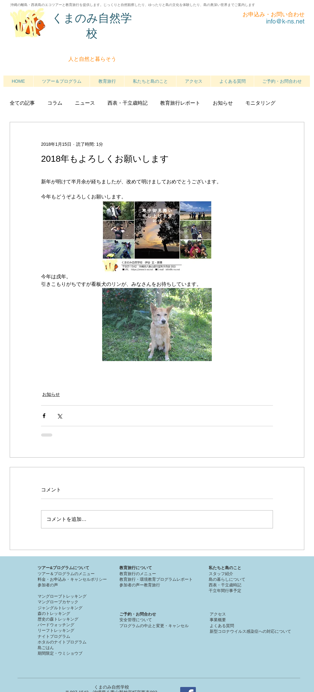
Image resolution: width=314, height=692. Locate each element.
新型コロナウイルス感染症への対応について (250, 631)
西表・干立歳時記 (127, 103)
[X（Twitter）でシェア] (59, 416)
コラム (54, 103)
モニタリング (260, 103)
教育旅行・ (129, 579)
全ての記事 (22, 103)
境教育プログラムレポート (168, 579)
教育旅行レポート (180, 103)
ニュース (85, 103)
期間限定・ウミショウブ (60, 653)
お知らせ (223, 103)
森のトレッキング (54, 613)
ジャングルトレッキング (60, 608)
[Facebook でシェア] (44, 416)
